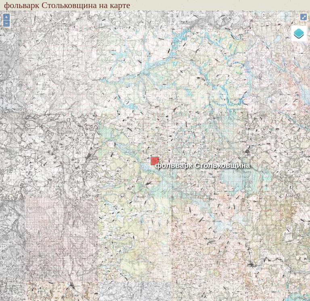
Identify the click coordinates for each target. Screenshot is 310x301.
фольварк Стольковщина (202, 165)
